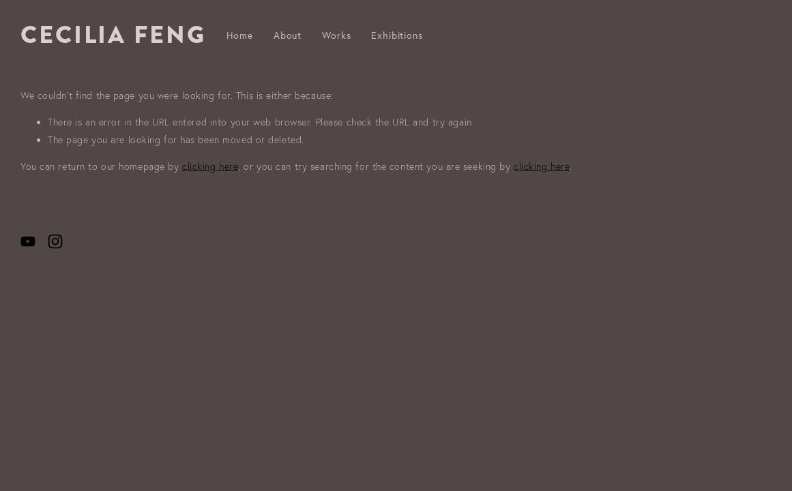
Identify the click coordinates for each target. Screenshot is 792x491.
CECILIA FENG (113, 35)
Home (239, 35)
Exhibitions (396, 35)
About (288, 35)
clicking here (210, 166)
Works (336, 35)
